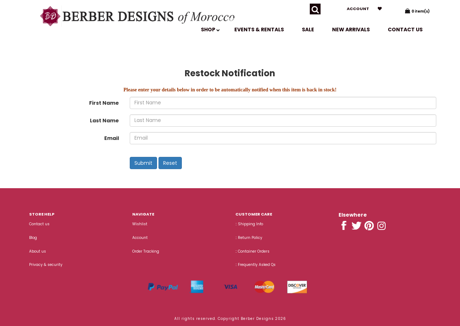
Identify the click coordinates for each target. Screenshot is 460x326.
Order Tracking (145, 251)
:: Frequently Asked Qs (255, 264)
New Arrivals (351, 29)
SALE (308, 29)
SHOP (210, 29)
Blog (33, 237)
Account (358, 9)
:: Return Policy (248, 237)
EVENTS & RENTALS (259, 29)
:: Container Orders (252, 251)
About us (37, 251)
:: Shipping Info (249, 224)
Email (111, 138)
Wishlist (139, 224)
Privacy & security (46, 264)
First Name (104, 103)
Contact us (405, 29)
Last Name (104, 120)
